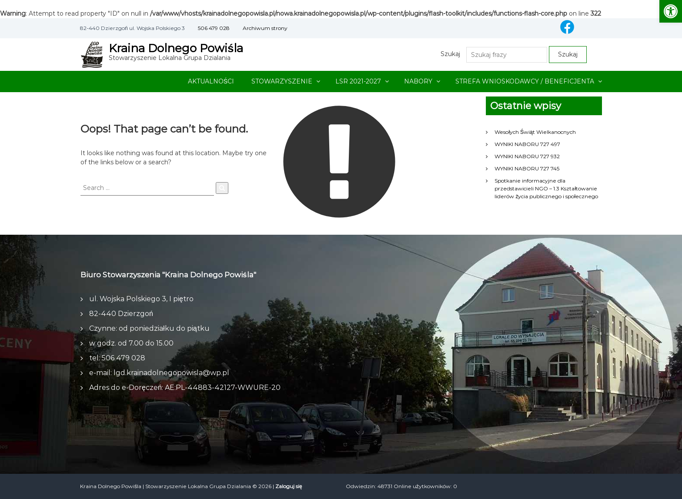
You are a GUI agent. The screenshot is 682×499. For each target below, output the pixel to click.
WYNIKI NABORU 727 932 (527, 156)
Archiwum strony (265, 28)
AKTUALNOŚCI (211, 81)
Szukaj (450, 54)
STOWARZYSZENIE (281, 81)
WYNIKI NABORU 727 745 (527, 168)
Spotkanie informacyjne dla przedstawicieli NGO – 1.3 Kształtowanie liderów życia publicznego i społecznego (546, 188)
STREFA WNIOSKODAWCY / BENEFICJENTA (524, 81)
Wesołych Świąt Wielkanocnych (535, 132)
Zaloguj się (288, 486)
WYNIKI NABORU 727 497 (527, 144)
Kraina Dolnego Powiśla (176, 48)
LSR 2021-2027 (358, 81)
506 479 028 (214, 28)
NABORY (418, 81)
